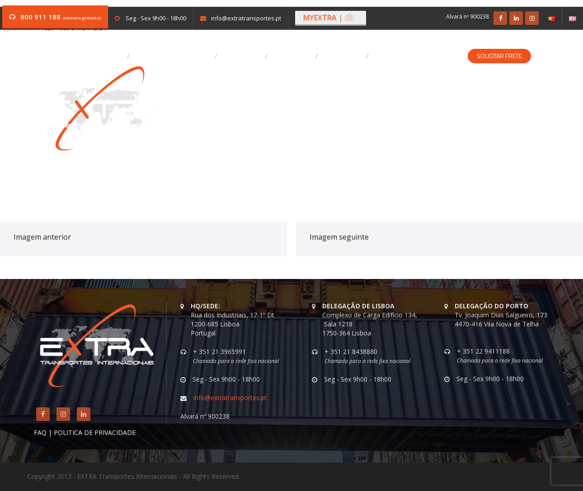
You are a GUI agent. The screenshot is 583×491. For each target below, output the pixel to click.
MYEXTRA (329, 18)
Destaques (293, 56)
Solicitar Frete (499, 56)
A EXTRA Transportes (174, 56)
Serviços (243, 56)
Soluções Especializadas (419, 56)
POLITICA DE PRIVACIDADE (95, 432)
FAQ (40, 432)
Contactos (344, 56)
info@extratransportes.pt (246, 18)
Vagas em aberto (96, 56)
